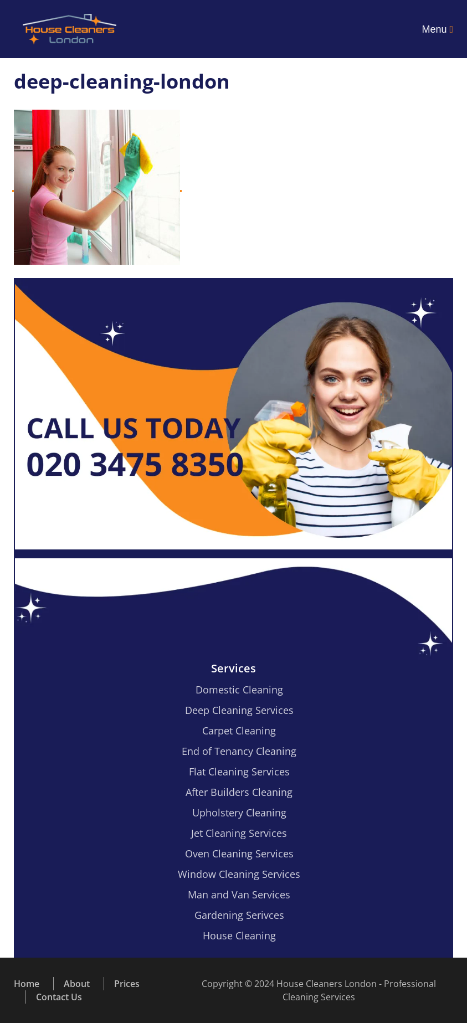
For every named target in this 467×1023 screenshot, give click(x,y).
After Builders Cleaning (239, 792)
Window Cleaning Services (239, 874)
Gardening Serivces (239, 915)
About (77, 984)
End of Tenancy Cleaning (239, 751)
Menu (437, 29)
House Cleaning (239, 935)
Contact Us (59, 997)
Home (26, 984)
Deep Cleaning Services (239, 710)
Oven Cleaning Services (239, 853)
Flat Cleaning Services (239, 771)
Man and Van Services (239, 894)
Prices (127, 984)
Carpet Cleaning (239, 730)
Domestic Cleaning (239, 689)
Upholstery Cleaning (239, 812)
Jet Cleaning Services (239, 833)
